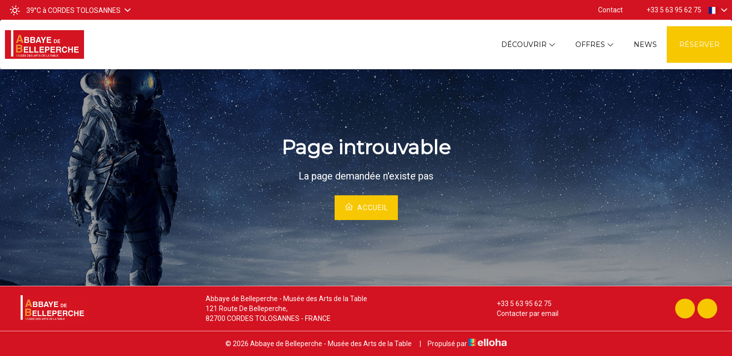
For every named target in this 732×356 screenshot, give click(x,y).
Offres (594, 44)
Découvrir (528, 44)
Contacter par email (522, 313)
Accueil (366, 207)
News (645, 44)
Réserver (699, 44)
